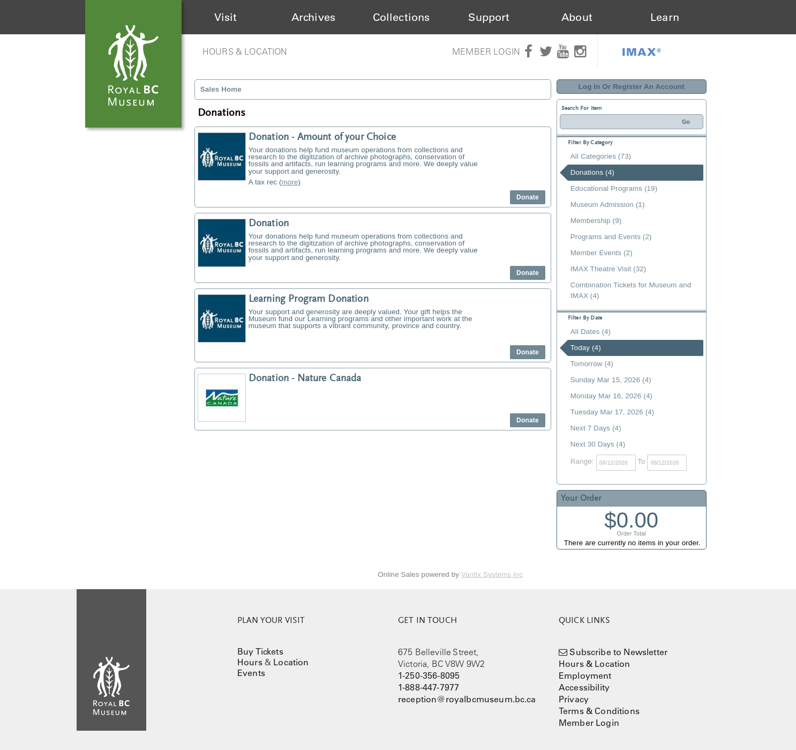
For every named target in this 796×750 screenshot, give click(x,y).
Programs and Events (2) (611, 237)
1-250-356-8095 (429, 675)
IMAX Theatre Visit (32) (608, 269)
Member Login (486, 51)
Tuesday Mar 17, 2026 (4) (612, 412)
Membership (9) (596, 221)
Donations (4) (592, 172)
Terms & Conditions (599, 711)
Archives (313, 17)
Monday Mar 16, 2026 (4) (611, 396)
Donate (527, 197)
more (290, 182)
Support (488, 17)
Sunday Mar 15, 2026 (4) (610, 380)
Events (251, 672)
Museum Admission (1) (607, 205)
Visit (225, 17)
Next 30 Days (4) (598, 444)
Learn (664, 17)
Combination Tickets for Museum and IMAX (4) (630, 290)
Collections (401, 17)
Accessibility (584, 687)
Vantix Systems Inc (492, 574)
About (576, 17)
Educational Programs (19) (614, 188)
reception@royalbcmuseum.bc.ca (467, 699)
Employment (585, 675)
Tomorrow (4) (591, 364)
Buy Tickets (260, 651)
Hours (249, 662)
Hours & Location (245, 51)
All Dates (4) (590, 332)
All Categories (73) (600, 156)
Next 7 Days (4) (595, 428)
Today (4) (585, 348)
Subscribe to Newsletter (618, 652)
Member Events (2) (601, 253)
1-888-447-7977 (428, 687)
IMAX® (642, 51)
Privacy (574, 699)
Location (291, 662)
